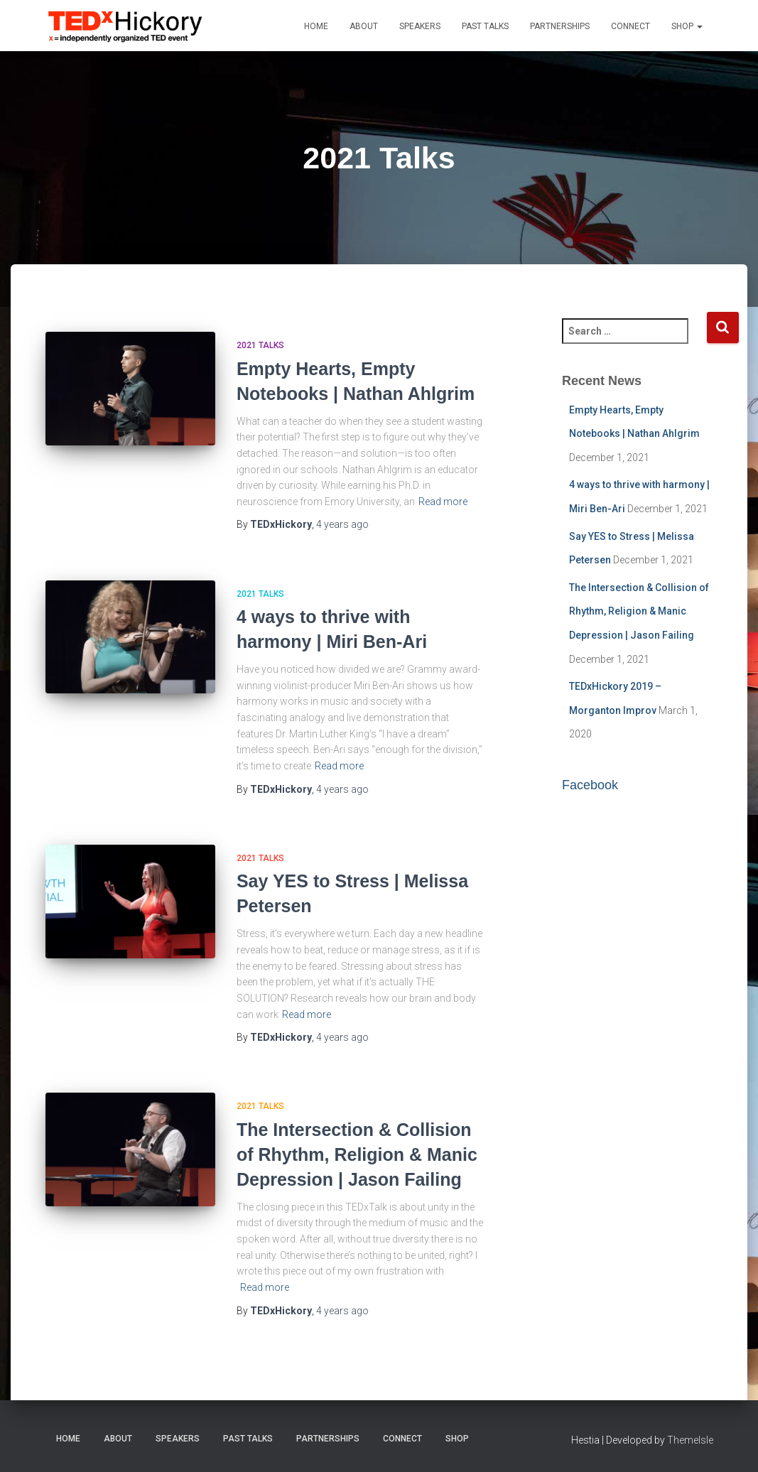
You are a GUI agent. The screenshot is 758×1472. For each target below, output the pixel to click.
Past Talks (485, 26)
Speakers (419, 26)
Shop (687, 26)
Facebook (590, 785)
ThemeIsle (690, 1440)
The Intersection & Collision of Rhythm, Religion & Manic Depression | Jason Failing (357, 1154)
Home (316, 26)
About (364, 26)
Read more (442, 501)
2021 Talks (260, 345)
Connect (630, 26)
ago (342, 524)
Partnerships (560, 26)
